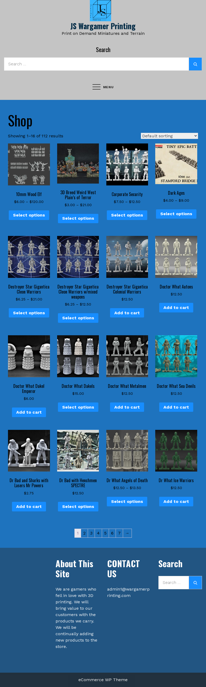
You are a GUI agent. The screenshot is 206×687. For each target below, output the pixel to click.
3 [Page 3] (91, 533)
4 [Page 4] (98, 533)
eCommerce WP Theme (103, 679)
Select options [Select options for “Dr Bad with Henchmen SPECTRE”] (78, 506)
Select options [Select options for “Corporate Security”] (127, 215)
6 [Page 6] (112, 533)
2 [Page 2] (84, 533)
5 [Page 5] (105, 533)
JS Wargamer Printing (103, 25)
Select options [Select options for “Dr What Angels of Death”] (127, 501)
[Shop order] (169, 136)
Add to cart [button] (127, 312)
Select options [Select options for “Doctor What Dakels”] (78, 407)
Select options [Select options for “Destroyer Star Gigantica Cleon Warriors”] (29, 312)
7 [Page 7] (119, 533)
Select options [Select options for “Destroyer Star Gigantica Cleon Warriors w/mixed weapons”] (78, 317)
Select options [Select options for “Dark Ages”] (176, 213)
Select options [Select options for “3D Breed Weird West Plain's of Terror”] (78, 218)
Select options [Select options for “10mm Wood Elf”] (29, 215)
